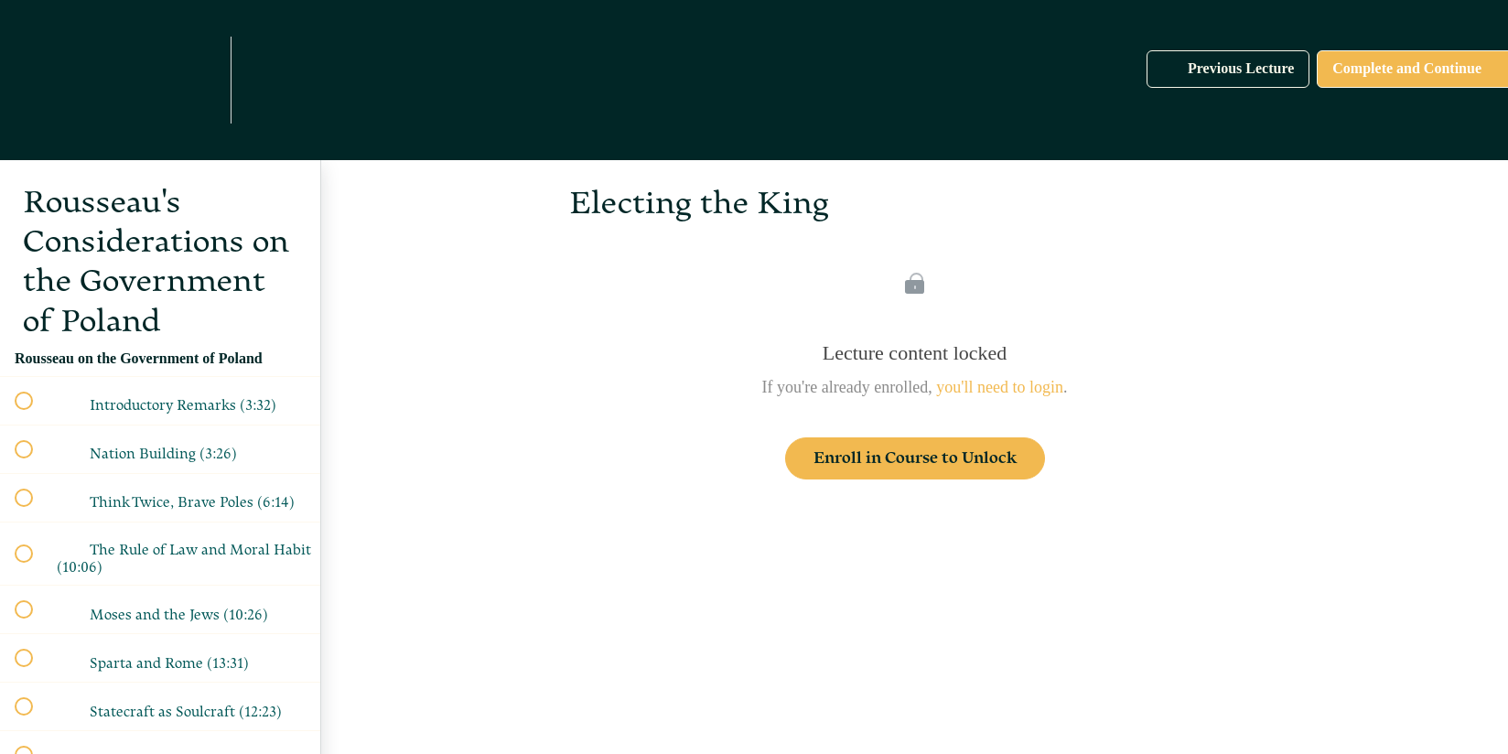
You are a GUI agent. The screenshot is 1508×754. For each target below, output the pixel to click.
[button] (70, 80)
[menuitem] (197, 80)
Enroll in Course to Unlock (915, 458)
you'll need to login (999, 387)
